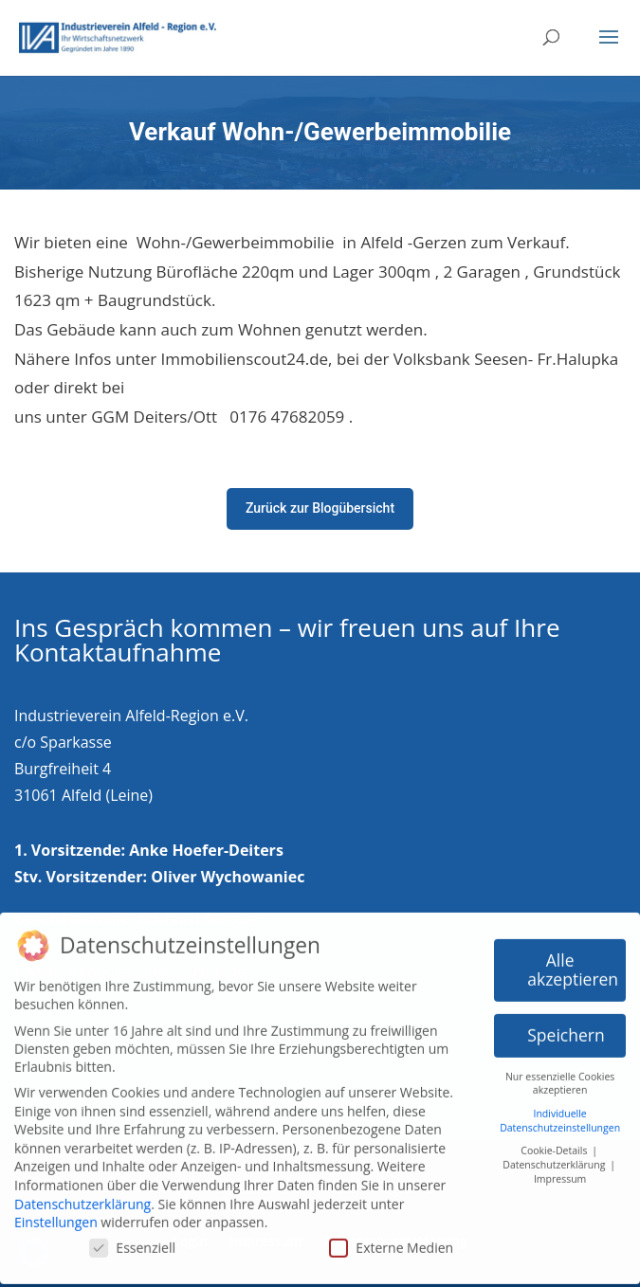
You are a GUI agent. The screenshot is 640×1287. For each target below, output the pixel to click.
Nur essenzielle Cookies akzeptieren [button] (559, 1075)
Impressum (560, 1170)
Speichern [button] (565, 1027)
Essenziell (132, 1239)
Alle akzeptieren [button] (572, 962)
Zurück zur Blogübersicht (320, 508)
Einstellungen (56, 1214)
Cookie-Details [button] (555, 1143)
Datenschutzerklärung (82, 1196)
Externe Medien (391, 1239)
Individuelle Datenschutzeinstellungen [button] (560, 1113)
